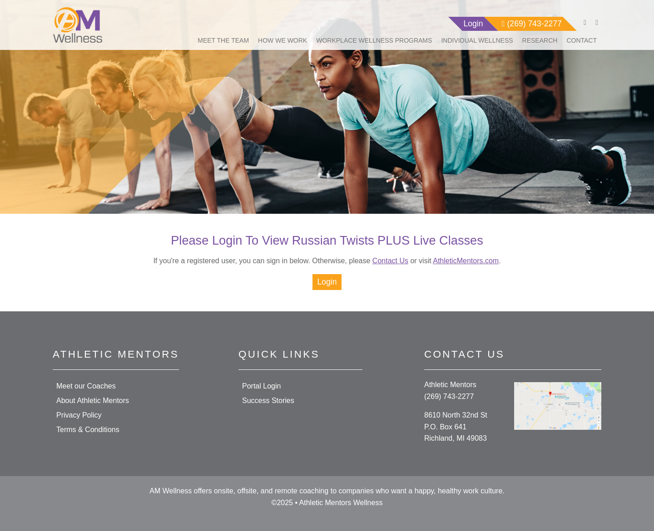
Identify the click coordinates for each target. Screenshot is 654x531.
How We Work (282, 40)
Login (327, 281)
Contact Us (390, 261)
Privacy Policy (79, 415)
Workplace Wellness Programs (374, 40)
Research (540, 40)
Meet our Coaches (86, 386)
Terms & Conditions (87, 429)
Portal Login (261, 386)
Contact (581, 40)
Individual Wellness (477, 40)
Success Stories (268, 400)
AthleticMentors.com (466, 261)
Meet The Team (223, 40)
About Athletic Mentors (92, 400)
